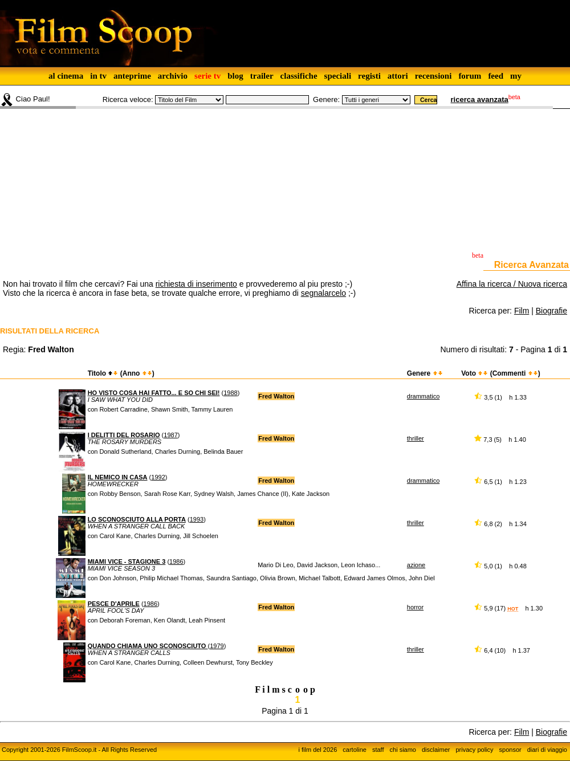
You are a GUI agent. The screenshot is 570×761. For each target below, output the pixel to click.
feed (495, 75)
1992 (158, 477)
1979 (216, 645)
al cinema (65, 75)
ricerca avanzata (479, 99)
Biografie (551, 310)
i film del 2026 (317, 749)
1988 (230, 392)
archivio (173, 75)
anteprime (132, 75)
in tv (98, 75)
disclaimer (436, 749)
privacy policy (475, 749)
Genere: (326, 99)
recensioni (433, 75)
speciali (338, 75)
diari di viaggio (547, 749)
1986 (176, 561)
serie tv (207, 75)
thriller (415, 438)
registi (369, 75)
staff (378, 749)
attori (398, 75)
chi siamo (403, 749)
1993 (196, 519)
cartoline (355, 749)
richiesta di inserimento (196, 283)
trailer (262, 75)
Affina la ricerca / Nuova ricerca (512, 283)
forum (469, 75)
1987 (170, 435)
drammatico (423, 396)
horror (415, 607)
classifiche (298, 75)
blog (235, 75)
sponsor (510, 749)
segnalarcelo (323, 293)
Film (521, 310)
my (516, 75)
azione (416, 564)
